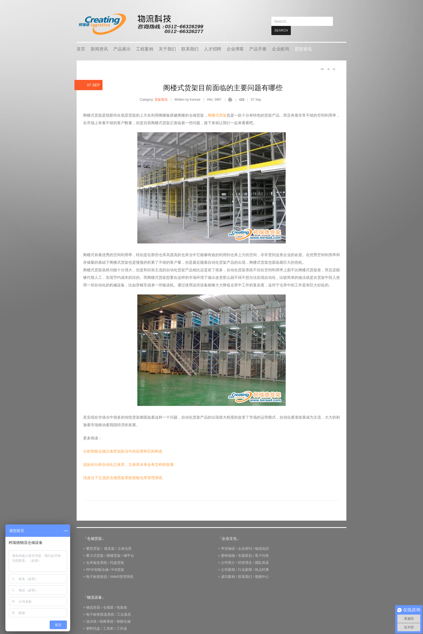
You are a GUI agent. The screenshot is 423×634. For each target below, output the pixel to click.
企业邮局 (280, 48)
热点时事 (262, 569)
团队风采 (262, 562)
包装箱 (122, 607)
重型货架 (93, 548)
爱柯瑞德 (228, 555)
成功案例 (228, 576)
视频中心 (262, 576)
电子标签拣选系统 (99, 614)
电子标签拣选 (96, 576)
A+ (322, 69)
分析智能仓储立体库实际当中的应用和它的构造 (122, 451)
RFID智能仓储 (97, 569)
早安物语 (228, 548)
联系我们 (190, 48)
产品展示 (122, 48)
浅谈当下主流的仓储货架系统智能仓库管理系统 (122, 477)
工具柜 (108, 628)
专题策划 (245, 555)
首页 (81, 48)
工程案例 (144, 48)
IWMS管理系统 (122, 576)
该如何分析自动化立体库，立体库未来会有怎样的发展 (128, 464)
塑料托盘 (93, 628)
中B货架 (117, 569)
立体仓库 (125, 548)
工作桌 (122, 628)
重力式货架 (95, 555)
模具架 (109, 548)
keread (141, 24)
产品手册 (258, 48)
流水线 (91, 621)
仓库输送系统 (96, 562)
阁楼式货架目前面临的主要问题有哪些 (222, 87)
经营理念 (245, 562)
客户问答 (262, 555)
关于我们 (167, 48)
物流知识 (262, 548)
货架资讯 (303, 48)
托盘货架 (117, 562)
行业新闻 (245, 569)
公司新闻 (228, 569)
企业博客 (235, 48)
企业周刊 (245, 548)
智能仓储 (124, 621)
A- (334, 69)
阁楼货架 (114, 555)
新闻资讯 (99, 48)
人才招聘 (212, 48)
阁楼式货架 (217, 115)
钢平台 (129, 555)
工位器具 (124, 614)
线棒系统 (107, 621)
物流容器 (93, 607)
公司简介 (228, 562)
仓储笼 (108, 607)
